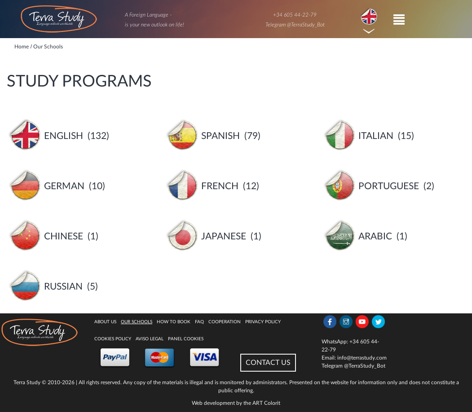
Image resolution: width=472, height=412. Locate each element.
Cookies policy (112, 339)
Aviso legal (149, 339)
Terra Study (26, 382)
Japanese (223, 236)
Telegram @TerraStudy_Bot (295, 24)
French (219, 186)
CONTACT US (268, 362)
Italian (375, 136)
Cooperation (224, 322)
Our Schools (136, 322)
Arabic (375, 236)
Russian (63, 286)
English (63, 136)
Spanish (220, 136)
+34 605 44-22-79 (295, 14)
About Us (105, 322)
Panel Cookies (185, 339)
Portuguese (388, 186)
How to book (173, 322)
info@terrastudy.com (362, 357)
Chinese (63, 236)
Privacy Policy (263, 322)
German (64, 186)
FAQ (199, 322)
